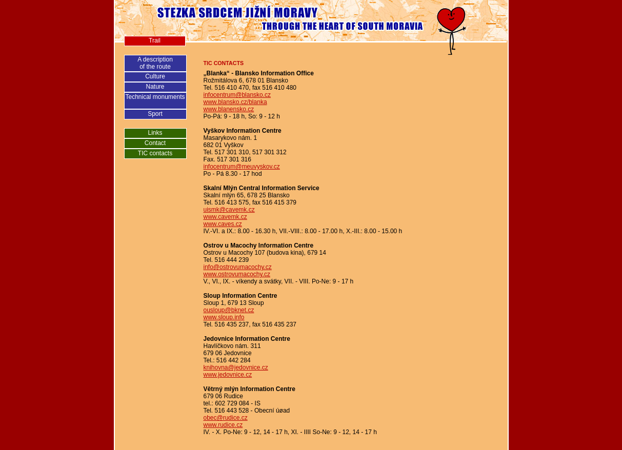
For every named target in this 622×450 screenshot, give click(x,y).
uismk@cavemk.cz (229, 209)
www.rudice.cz (223, 424)
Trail (154, 40)
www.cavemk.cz (225, 216)
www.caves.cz (223, 224)
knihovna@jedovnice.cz (236, 367)
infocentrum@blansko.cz (237, 94)
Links (155, 132)
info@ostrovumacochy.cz (238, 267)
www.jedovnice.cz (228, 374)
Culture (155, 76)
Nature (155, 86)
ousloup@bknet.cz (229, 310)
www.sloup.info (224, 317)
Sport (155, 113)
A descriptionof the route (155, 63)
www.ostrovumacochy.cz (237, 274)
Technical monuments (155, 96)
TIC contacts (155, 153)
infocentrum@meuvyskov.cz (242, 166)
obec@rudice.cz (226, 417)
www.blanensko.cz (229, 109)
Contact (155, 143)
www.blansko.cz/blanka (235, 102)
